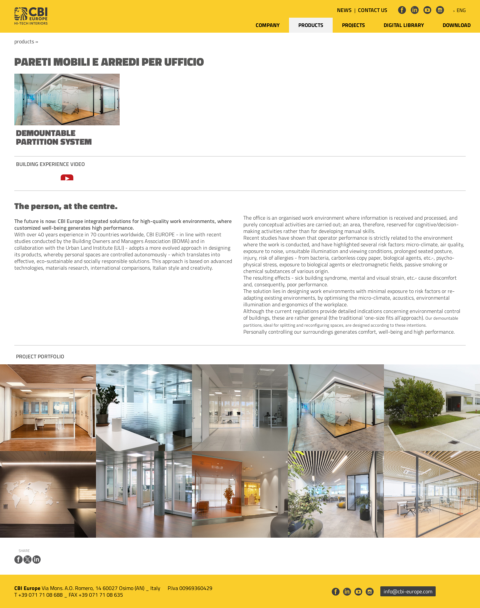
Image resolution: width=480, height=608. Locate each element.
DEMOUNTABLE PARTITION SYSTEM (54, 137)
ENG (461, 10)
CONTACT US (372, 10)
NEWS (344, 10)
